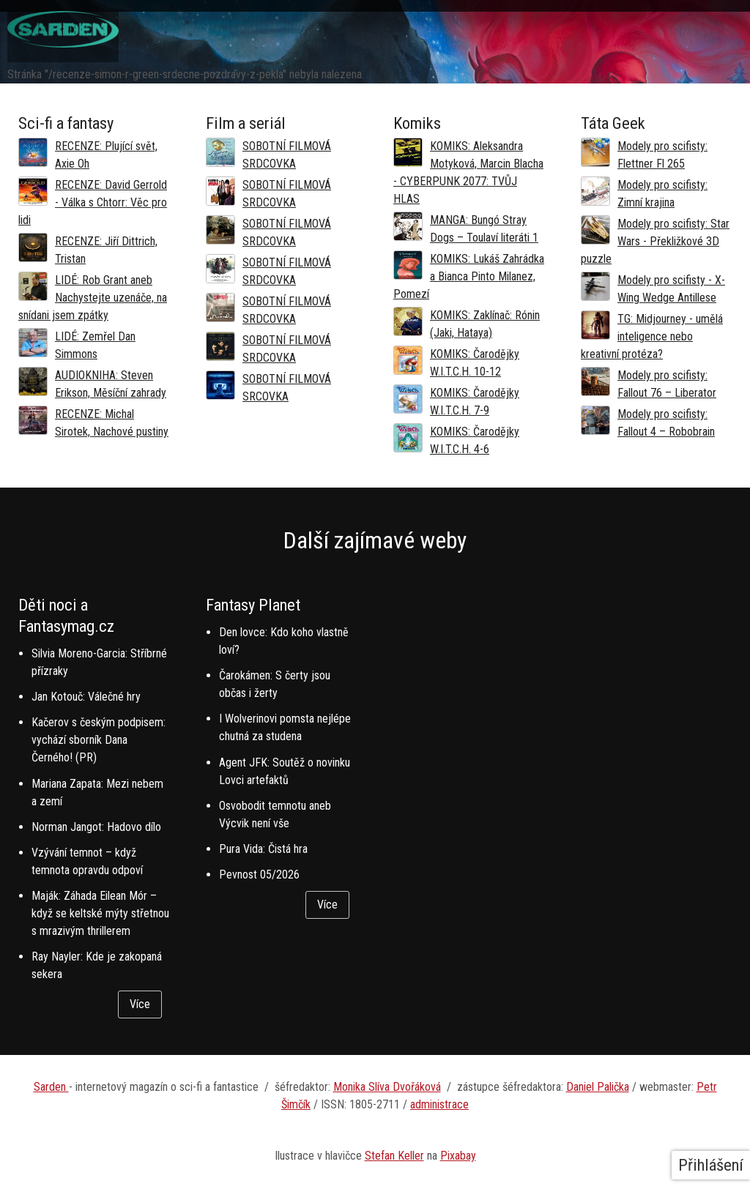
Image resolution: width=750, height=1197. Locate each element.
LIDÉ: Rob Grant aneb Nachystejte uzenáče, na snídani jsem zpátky (92, 297)
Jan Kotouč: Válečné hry (86, 697)
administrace (439, 1104)
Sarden (51, 1087)
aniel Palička (601, 1087)
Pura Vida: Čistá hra (263, 849)
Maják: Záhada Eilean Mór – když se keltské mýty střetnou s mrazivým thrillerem (100, 913)
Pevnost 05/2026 (259, 874)
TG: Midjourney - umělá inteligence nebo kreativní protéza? (652, 336)
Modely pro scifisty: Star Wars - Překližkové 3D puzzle (655, 241)
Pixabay (458, 1156)
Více (140, 1004)
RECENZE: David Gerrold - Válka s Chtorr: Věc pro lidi (92, 202)
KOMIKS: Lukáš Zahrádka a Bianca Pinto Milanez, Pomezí (468, 276)
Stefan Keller (394, 1156)
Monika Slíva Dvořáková (387, 1087)
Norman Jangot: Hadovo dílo (96, 827)
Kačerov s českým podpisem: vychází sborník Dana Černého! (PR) (98, 739)
